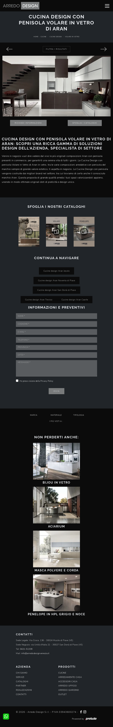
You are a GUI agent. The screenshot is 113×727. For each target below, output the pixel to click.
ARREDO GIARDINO (68, 690)
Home (36, 37)
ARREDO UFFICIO (67, 685)
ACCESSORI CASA (67, 681)
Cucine (43, 37)
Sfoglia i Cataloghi (84, 123)
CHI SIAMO (21, 672)
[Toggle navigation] (107, 6)
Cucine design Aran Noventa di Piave (56, 280)
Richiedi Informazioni (28, 123)
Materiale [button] (56, 415)
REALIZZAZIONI (24, 690)
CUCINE (62, 672)
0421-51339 (26, 649)
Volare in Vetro (72, 37)
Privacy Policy (46, 381)
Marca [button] (33, 415)
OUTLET (62, 694)
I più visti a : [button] (56, 421)
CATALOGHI (22, 681)
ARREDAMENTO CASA (70, 677)
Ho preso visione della (36, 381)
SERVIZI (20, 677)
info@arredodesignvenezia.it (35, 653)
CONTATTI (21, 694)
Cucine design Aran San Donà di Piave (56, 290)
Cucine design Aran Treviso (38, 299)
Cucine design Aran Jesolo (56, 270)
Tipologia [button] (78, 415)
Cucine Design (56, 37)
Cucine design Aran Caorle (74, 299)
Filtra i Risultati (56, 49)
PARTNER (21, 685)
